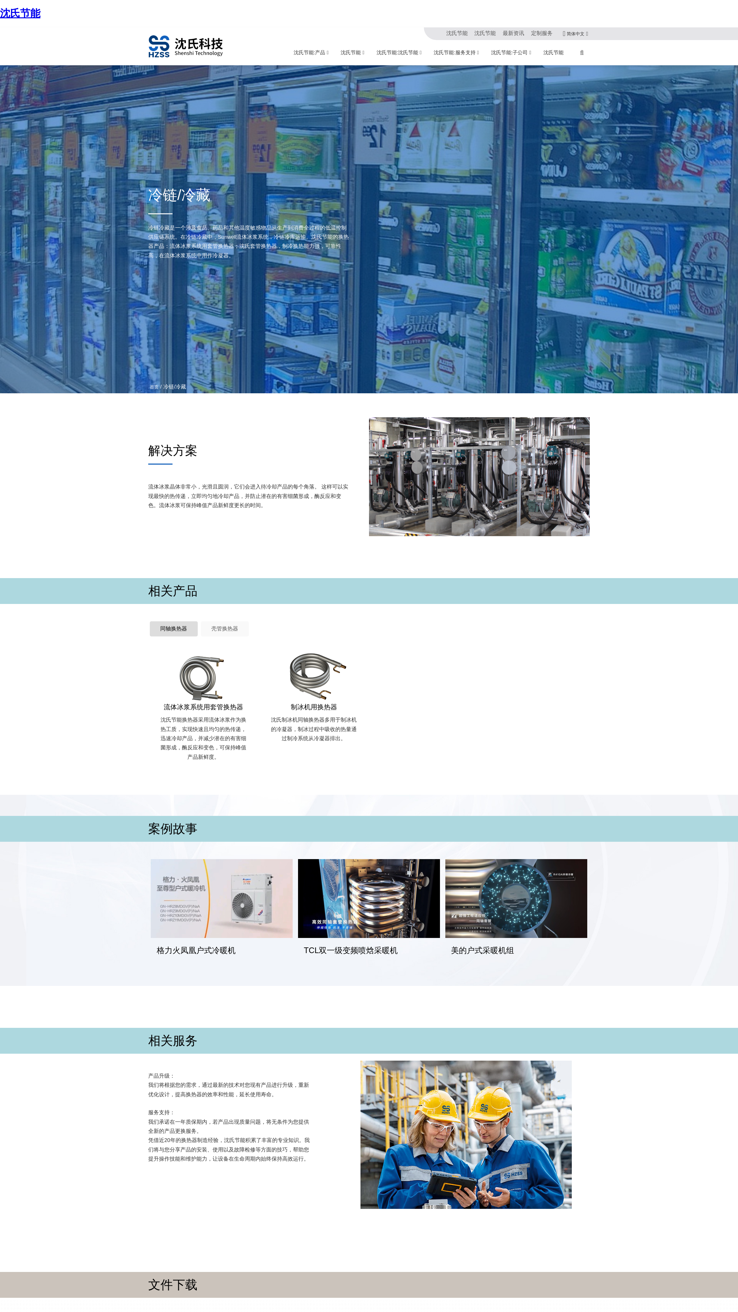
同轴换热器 (173, 629)
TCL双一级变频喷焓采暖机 (351, 937)
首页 (154, 387)
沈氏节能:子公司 (509, 52)
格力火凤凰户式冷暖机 (196, 937)
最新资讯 (513, 33)
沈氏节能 (20, 13)
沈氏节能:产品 (309, 52)
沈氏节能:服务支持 (454, 52)
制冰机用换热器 (314, 707)
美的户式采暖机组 (482, 937)
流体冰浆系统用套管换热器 (203, 707)
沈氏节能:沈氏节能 (397, 52)
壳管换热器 (224, 629)
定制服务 (542, 33)
